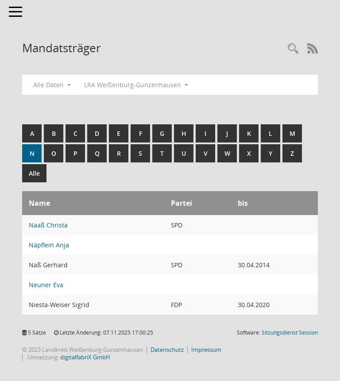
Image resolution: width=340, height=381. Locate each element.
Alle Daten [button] (52, 85)
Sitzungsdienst (290, 332)
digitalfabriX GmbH (85, 357)
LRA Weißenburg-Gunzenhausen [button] (136, 85)
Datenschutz (167, 350)
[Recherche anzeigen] (293, 49)
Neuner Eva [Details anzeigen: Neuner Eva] (46, 285)
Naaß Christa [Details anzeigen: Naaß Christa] (48, 225)
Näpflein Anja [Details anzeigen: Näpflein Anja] (49, 245)
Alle (34, 173)
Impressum (206, 350)
